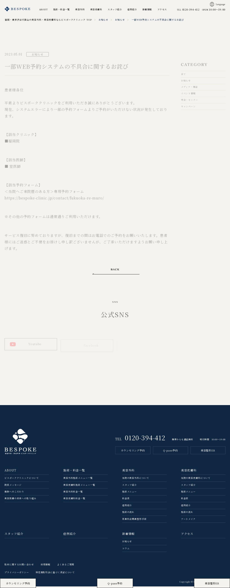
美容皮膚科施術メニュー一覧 (79, 486)
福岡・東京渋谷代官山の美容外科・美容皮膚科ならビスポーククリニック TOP (48, 19)
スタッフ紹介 (115, 9)
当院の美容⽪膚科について (195, 479)
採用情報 (46, 566)
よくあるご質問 (65, 566)
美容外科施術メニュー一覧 (78, 479)
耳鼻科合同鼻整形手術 (134, 520)
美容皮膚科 (96, 9)
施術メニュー (129, 493)
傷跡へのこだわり (14, 493)
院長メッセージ (13, 486)
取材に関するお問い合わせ (19, 566)
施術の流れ (128, 514)
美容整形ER (208, 452)
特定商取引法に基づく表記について (55, 574)
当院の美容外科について (135, 479)
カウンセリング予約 (133, 452)
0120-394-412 (145, 439)
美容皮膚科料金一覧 (74, 500)
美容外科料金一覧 (73, 493)
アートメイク (188, 520)
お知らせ (103, 19)
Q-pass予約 (170, 452)
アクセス (162, 9)
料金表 (126, 500)
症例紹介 (132, 9)
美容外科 (80, 9)
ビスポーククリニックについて (21, 479)
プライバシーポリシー (16, 574)
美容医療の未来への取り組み (20, 500)
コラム (126, 550)
